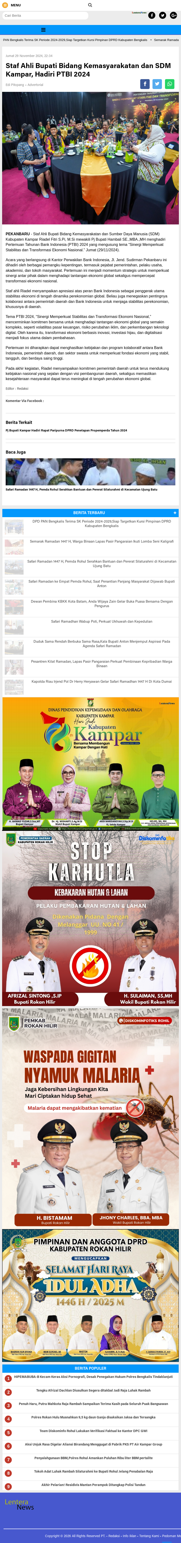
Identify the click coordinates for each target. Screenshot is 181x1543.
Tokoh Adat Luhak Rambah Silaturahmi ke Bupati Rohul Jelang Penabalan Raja (93, 1472)
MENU (11, 5)
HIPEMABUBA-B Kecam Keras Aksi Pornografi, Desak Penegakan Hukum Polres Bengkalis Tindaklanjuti (93, 1377)
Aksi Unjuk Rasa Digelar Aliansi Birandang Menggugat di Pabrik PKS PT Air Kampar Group (93, 1444)
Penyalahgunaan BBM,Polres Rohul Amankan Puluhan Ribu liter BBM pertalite (93, 1458)
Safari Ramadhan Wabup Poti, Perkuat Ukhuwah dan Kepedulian (101, 622)
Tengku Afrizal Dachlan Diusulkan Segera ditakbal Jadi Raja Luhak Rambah (93, 1391)
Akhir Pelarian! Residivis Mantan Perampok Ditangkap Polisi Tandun (93, 1485)
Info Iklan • (131, 1536)
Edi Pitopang (15, 85)
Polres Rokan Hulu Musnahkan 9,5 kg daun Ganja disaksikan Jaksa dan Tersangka (93, 1417)
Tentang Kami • (150, 1536)
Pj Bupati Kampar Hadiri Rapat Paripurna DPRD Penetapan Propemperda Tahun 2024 (66, 430)
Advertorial (35, 85)
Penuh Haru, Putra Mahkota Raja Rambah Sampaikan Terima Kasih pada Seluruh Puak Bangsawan (93, 1404)
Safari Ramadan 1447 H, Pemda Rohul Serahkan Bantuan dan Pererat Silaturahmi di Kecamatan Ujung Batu (81, 489)
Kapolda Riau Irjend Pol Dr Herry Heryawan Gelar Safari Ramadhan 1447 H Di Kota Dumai (102, 682)
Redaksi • (115, 1536)
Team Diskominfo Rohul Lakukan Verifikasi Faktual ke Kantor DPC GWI (93, 1431)
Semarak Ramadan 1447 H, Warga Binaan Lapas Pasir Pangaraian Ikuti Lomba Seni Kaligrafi (102, 542)
